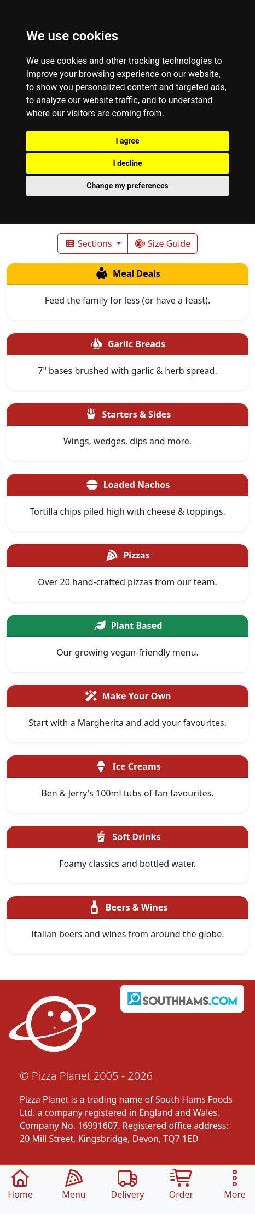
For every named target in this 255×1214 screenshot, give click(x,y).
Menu (73, 1184)
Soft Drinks (127, 837)
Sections (89, 243)
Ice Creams (127, 766)
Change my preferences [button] (127, 185)
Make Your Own (127, 696)
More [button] (235, 1184)
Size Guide (162, 243)
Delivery (127, 1184)
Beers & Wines (128, 907)
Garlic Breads (127, 344)
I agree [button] (127, 140)
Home (20, 1184)
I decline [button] (127, 163)
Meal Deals (127, 273)
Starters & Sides (127, 414)
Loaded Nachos (127, 485)
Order (181, 1184)
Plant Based (128, 626)
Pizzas (127, 555)
